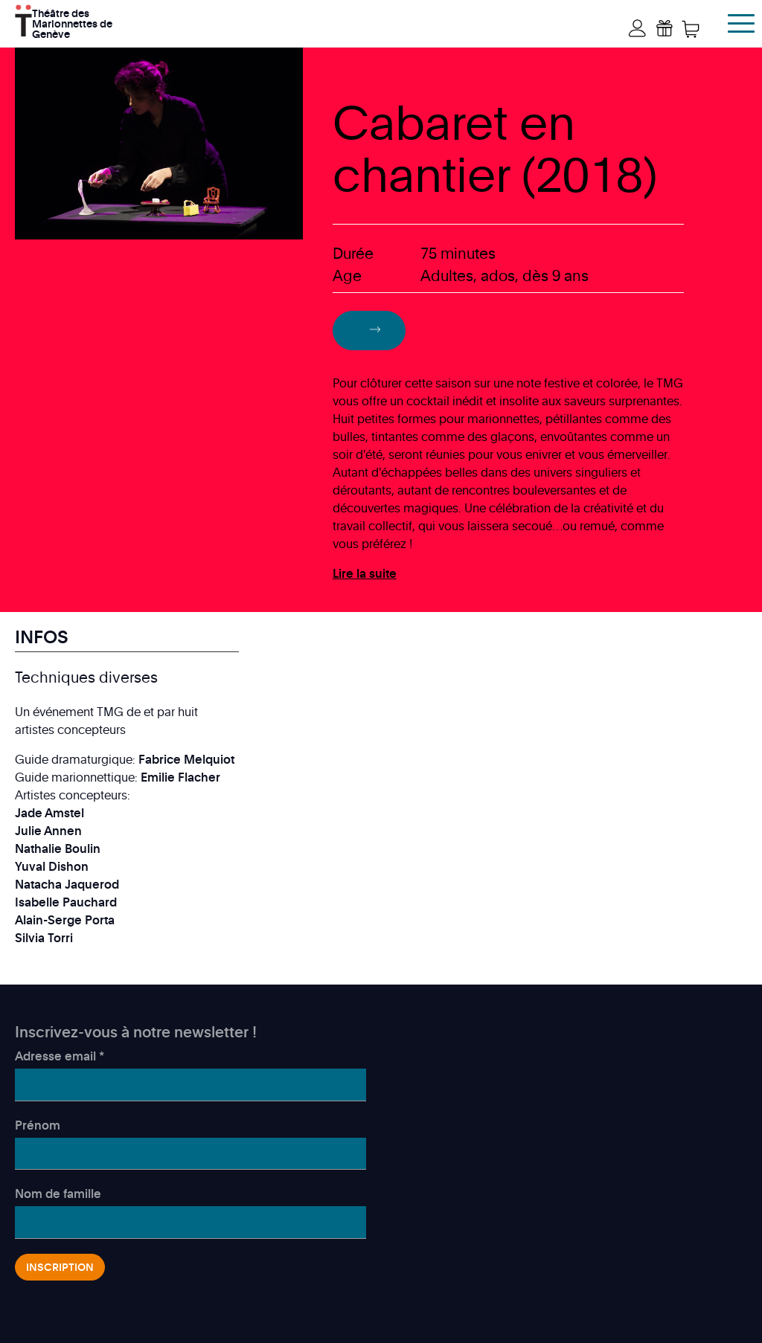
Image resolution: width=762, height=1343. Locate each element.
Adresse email (59, 1056)
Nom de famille (58, 1193)
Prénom (37, 1125)
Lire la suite (365, 573)
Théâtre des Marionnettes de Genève (72, 22)
